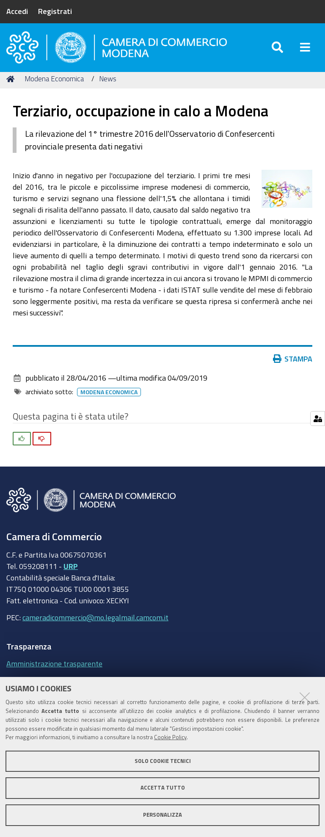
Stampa (293, 366)
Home (11, 85)
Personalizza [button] (162, 815)
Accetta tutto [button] (162, 787)
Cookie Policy (170, 737)
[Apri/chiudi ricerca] (277, 50)
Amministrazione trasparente (54, 670)
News (107, 85)
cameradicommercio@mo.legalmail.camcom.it (95, 624)
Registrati (55, 11)
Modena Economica (54, 85)
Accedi (17, 11)
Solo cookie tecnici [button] (163, 761)
